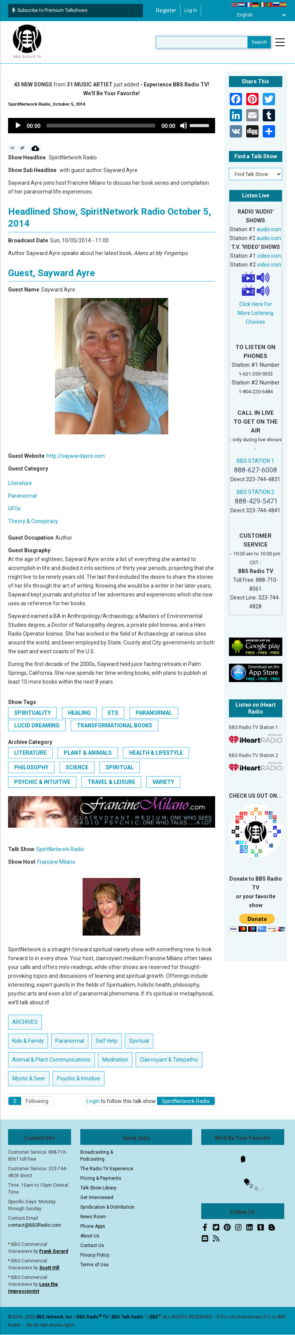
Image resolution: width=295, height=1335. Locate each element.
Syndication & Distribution (107, 1207)
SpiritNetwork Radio (60, 849)
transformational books (114, 725)
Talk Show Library (98, 1188)
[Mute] (183, 125)
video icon (269, 256)
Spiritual (120, 767)
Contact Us (92, 1245)
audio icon (269, 229)
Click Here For (255, 304)
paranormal (154, 713)
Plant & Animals (88, 753)
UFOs (14, 508)
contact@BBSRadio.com (34, 1225)
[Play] (18, 125)
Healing (79, 713)
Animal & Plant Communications (51, 1060)
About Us (89, 1236)
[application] (111, 125)
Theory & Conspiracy (33, 521)
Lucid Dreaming (37, 725)
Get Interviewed (96, 1197)
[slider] (100, 126)
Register (166, 10)
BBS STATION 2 (255, 492)
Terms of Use (94, 1264)
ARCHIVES (25, 1022)
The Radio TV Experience (106, 1168)
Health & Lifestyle (156, 753)
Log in (190, 10)
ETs (113, 713)
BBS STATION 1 (255, 461)
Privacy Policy (94, 1255)
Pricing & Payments (100, 1178)
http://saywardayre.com (75, 456)
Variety (163, 782)
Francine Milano (56, 862)
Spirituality (32, 713)
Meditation (115, 1060)
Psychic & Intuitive (42, 782)
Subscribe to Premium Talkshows (50, 10)
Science (77, 767)
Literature (20, 483)
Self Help (107, 1041)
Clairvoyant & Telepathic (169, 1060)
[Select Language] (259, 15)
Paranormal (22, 496)
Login (92, 1101)
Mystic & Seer (28, 1078)
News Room (93, 1216)
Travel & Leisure (111, 782)
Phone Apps (92, 1226)
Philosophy (31, 767)
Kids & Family (28, 1041)
